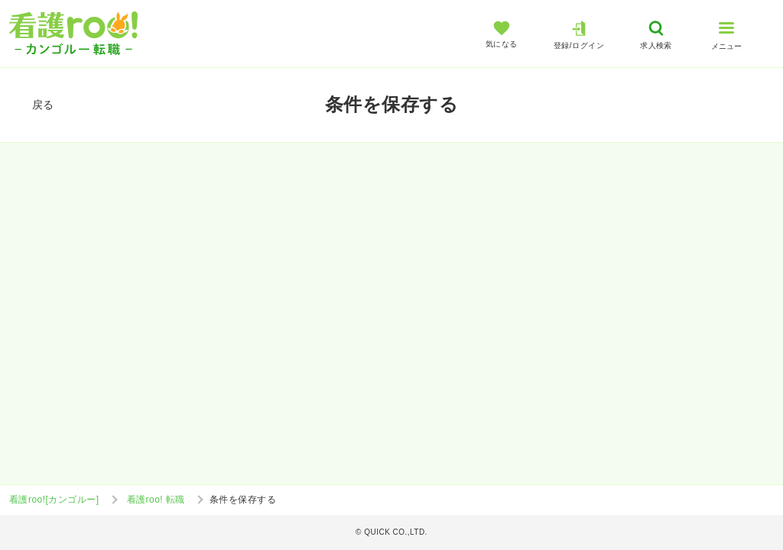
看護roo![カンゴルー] (54, 499)
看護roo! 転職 (156, 499)
